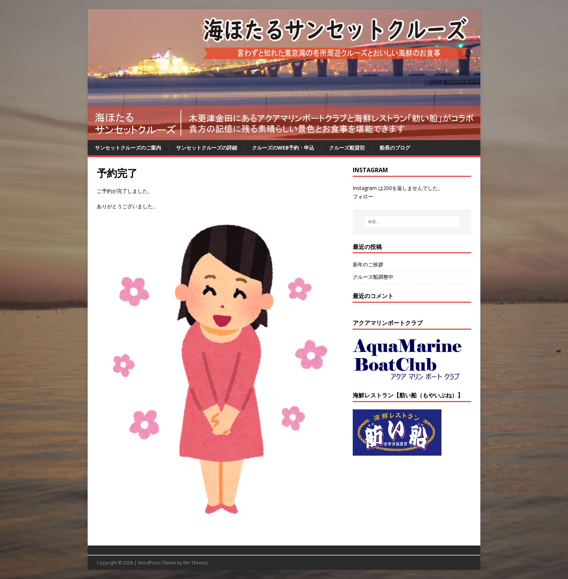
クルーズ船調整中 (373, 276)
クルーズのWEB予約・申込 (283, 147)
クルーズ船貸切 (347, 147)
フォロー (363, 196)
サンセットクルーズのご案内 (128, 147)
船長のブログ (395, 147)
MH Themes (195, 563)
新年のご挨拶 (368, 264)
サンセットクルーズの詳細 (206, 147)
